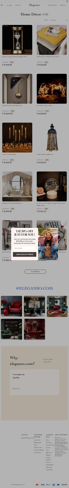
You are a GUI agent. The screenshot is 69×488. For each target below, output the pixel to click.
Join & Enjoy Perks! (24, 254)
